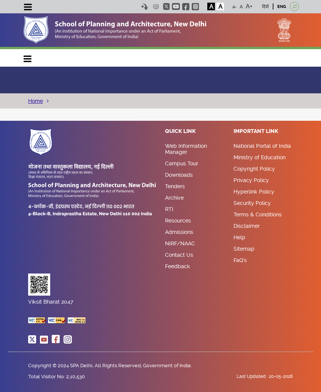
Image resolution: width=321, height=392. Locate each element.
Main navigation (28, 57)
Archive (174, 198)
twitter (166, 6)
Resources (178, 221)
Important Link (256, 131)
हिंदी (265, 6)
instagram (195, 6)
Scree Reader (155, 6)
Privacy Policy (251, 180)
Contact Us (179, 255)
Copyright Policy (254, 169)
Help (239, 237)
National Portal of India (262, 146)
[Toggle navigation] (27, 8)
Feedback (177, 266)
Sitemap (244, 249)
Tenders (175, 186)
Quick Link (180, 131)
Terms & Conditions (258, 214)
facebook (185, 6)
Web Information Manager (186, 149)
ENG (281, 6)
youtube (176, 6)
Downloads (179, 175)
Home (35, 101)
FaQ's (240, 260)
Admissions (179, 232)
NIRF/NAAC (180, 243)
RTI (169, 209)
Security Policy (252, 203)
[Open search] (294, 6)
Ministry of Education (260, 157)
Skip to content (144, 6)
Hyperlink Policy (254, 192)
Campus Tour (181, 163)
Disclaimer (247, 226)
